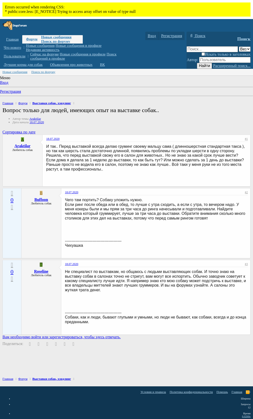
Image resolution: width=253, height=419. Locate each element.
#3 (246, 264)
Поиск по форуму (55, 41)
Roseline (41, 271)
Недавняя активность (43, 50)
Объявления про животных (71, 65)
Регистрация (10, 91)
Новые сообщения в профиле (79, 46)
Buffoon (41, 199)
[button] (24, 48)
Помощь (222, 392)
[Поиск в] (245, 49)
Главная (12, 39)
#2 (246, 192)
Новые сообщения (56, 37)
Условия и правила (153, 392)
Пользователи (14, 56)
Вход (4, 82)
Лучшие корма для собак (23, 65)
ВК (102, 65)
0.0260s (246, 416)
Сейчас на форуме (44, 54)
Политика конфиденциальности (191, 392)
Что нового (12, 47)
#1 (246, 139)
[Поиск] (197, 36)
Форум (31, 39)
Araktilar (35, 119)
